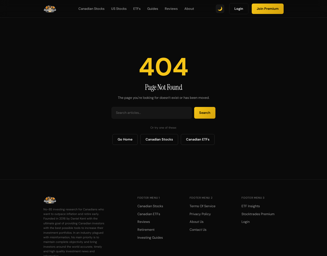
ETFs (137, 8)
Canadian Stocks (91, 8)
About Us (197, 222)
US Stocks (119, 8)
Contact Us (198, 229)
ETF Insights (250, 206)
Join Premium (268, 8)
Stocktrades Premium (257, 214)
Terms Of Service (202, 206)
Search (204, 112)
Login (238, 8)
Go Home (125, 139)
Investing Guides (150, 237)
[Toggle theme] (220, 9)
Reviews (171, 8)
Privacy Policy (200, 214)
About (189, 8)
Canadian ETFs (197, 139)
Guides (152, 8)
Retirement (146, 229)
